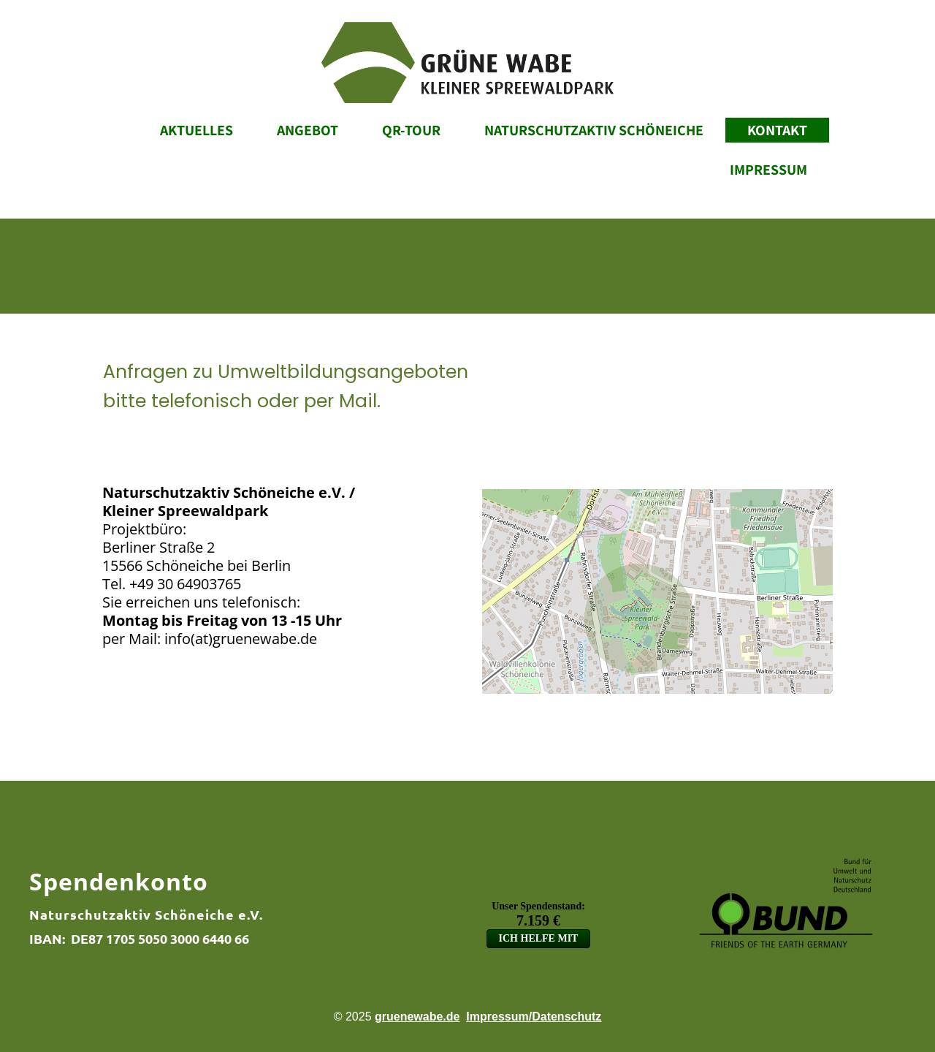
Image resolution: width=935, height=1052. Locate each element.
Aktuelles (196, 130)
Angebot (307, 130)
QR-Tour (411, 130)
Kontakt (777, 130)
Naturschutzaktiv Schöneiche (593, 130)
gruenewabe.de (417, 1016)
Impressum (768, 169)
